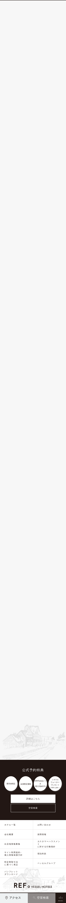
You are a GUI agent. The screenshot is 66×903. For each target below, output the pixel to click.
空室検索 (33, 808)
